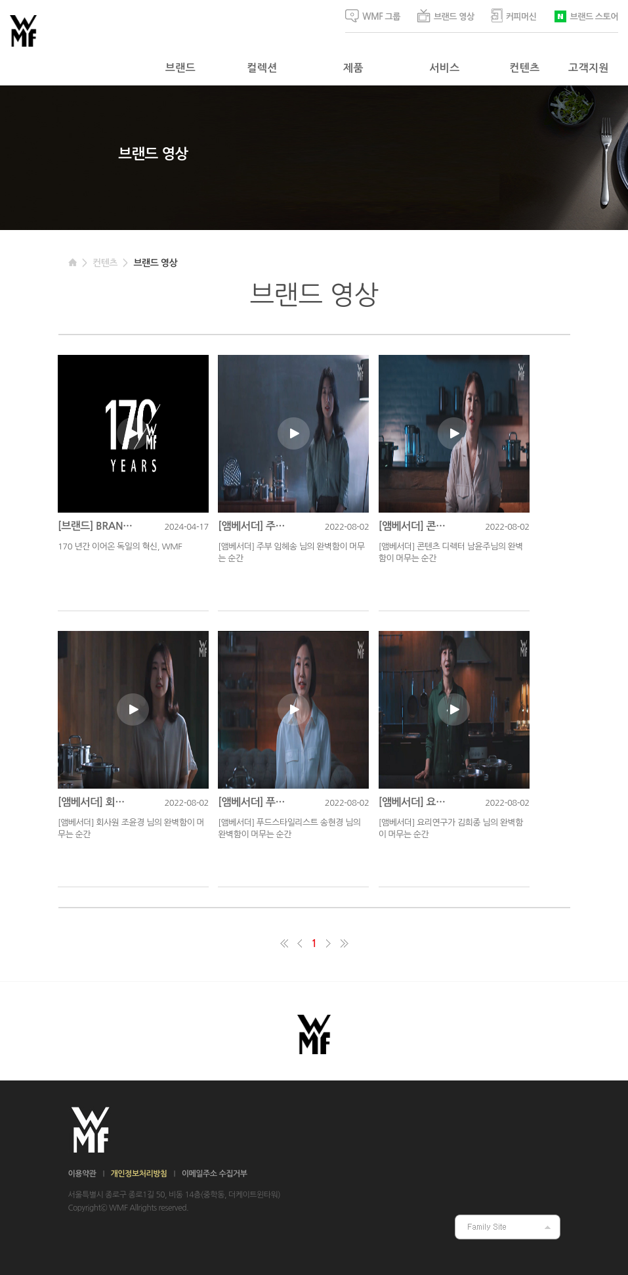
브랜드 (180, 68)
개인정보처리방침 (139, 1174)
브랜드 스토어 (585, 15)
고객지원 (588, 68)
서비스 (444, 68)
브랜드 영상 (445, 15)
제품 (353, 68)
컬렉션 (262, 68)
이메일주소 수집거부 (214, 1174)
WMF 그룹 (372, 15)
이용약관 (82, 1174)
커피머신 (514, 15)
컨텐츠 (524, 68)
